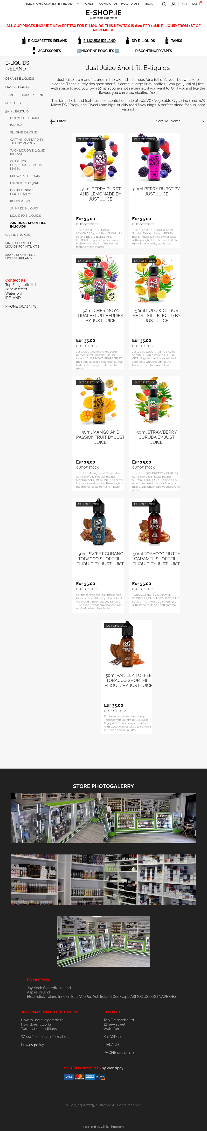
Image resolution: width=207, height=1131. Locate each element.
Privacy (32, 1044)
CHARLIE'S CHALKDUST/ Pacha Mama (26, 165)
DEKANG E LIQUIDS (19, 78)
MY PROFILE (84, 3)
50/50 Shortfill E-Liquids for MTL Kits (22, 244)
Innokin (64, 996)
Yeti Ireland (102, 996)
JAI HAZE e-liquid (24, 208)
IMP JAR (16, 125)
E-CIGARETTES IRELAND (47, 41)
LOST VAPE (158, 996)
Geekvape (121, 996)
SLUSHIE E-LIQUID (23, 132)
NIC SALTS (13, 103)
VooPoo (85, 996)
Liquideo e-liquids (25, 215)
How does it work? (36, 1024)
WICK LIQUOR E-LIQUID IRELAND (27, 152)
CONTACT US (108, 3)
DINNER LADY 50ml (25, 183)
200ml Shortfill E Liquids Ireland (20, 256)
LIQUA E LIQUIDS (17, 87)
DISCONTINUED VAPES (153, 51)
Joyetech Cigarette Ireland (49, 988)
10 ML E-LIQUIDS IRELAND (24, 95)
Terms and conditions (39, 1029)
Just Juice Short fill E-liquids (28, 224)
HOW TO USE (130, 3)
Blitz (74, 996)
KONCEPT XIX (20, 201)
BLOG (149, 3)
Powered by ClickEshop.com (103, 1127)
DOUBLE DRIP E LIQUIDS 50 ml (21, 192)
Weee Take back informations (45, 1036)
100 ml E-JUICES (17, 234)
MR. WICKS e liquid (25, 176)
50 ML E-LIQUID (16, 111)
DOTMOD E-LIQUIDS (25, 118)
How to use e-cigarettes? (42, 1020)
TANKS (176, 41)
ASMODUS (139, 996)
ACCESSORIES (49, 51)
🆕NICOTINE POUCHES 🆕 (98, 51)
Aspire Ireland (38, 992)
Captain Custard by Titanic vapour (26, 141)
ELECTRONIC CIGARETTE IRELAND (49, 3)
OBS (172, 996)
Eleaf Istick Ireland (42, 996)
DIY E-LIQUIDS (143, 41)
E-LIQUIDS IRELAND (99, 41)
